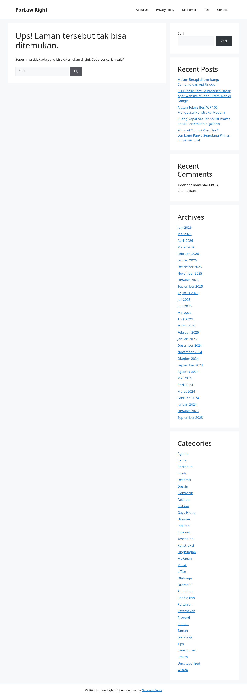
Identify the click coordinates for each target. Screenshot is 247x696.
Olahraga (185, 578)
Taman (183, 630)
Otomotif (184, 584)
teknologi (185, 637)
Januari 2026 (187, 260)
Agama (183, 453)
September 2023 (190, 417)
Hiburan (184, 519)
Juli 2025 (184, 299)
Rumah (183, 624)
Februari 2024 (188, 398)
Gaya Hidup (186, 512)
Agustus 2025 (188, 293)
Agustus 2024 (188, 371)
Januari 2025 (187, 339)
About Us (142, 10)
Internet (184, 532)
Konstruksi (186, 545)
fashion (183, 506)
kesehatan (186, 539)
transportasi (187, 650)
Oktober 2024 (188, 358)
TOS (207, 10)
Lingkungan (187, 552)
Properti (184, 617)
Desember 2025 (190, 267)
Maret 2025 (186, 326)
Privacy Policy (165, 10)
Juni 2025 (185, 306)
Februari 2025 (188, 332)
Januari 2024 (187, 404)
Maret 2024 (186, 391)
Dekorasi (184, 480)
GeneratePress (152, 690)
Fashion (183, 499)
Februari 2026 (188, 253)
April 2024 (185, 385)
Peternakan (186, 611)
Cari (181, 33)
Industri (184, 525)
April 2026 (185, 240)
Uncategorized (189, 663)
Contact (222, 10)
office (182, 571)
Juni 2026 (185, 227)
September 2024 (190, 365)
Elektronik (185, 493)
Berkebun (185, 466)
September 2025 (190, 286)
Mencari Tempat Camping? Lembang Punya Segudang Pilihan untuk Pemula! (204, 135)
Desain (183, 486)
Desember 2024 (190, 345)
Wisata (183, 670)
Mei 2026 (185, 234)
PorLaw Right (31, 9)
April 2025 (185, 319)
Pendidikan (186, 598)
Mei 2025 (185, 312)
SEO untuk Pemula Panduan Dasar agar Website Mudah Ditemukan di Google (204, 96)
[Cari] (76, 71)
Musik (182, 565)
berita (182, 460)
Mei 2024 (185, 378)
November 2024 (190, 352)
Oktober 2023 (188, 411)
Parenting (185, 591)
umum (183, 657)
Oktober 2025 (188, 280)
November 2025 (190, 273)
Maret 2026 (186, 247)
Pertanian (185, 604)
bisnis (182, 473)
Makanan (185, 558)
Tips (181, 643)
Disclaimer (189, 10)
